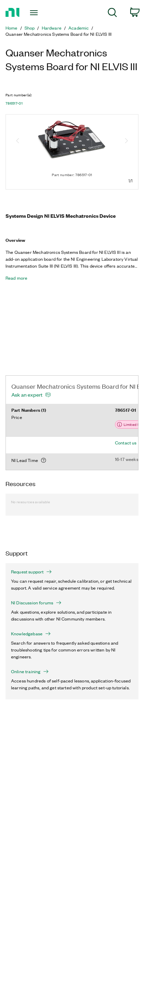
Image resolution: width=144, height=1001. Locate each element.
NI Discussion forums (36, 603)
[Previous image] (17, 141)
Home (12, 28)
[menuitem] (112, 13)
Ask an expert (26, 394)
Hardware (51, 28)
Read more (16, 278)
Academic (78, 28)
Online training (30, 671)
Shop (30, 28)
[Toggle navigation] (35, 12)
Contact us (126, 442)
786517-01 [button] (14, 103)
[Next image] (126, 141)
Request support (31, 572)
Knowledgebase (31, 634)
